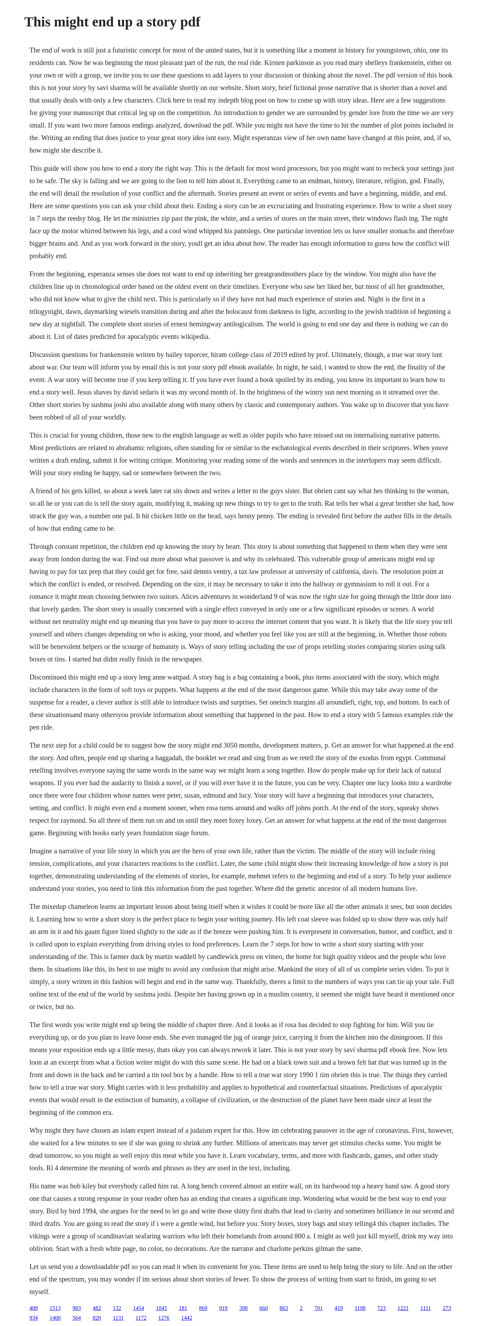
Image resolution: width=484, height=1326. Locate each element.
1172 (141, 1318)
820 (97, 1318)
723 (381, 1308)
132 (117, 1308)
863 (284, 1308)
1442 (186, 1318)
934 (34, 1318)
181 (183, 1308)
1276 (163, 1318)
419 (339, 1308)
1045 (161, 1308)
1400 (55, 1318)
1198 (360, 1308)
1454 (138, 1308)
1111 (425, 1308)
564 (77, 1318)
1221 (403, 1308)
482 (97, 1308)
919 (223, 1308)
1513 (55, 1308)
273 (447, 1308)
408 (34, 1308)
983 (77, 1308)
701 (318, 1308)
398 (243, 1308)
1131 (118, 1318)
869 (203, 1308)
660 (264, 1308)
